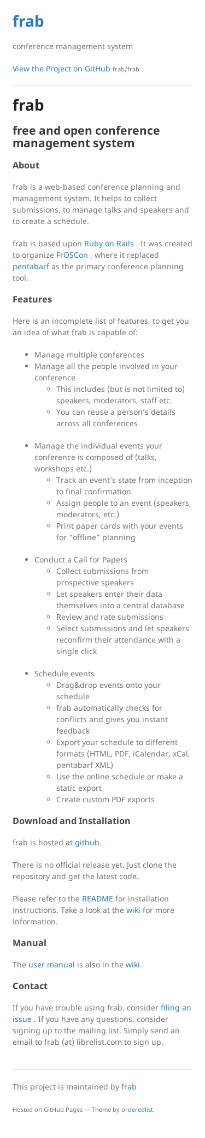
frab (28, 20)
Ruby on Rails (109, 243)
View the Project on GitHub (76, 68)
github (87, 842)
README (97, 898)
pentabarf (31, 266)
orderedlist (137, 1109)
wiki (133, 910)
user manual (51, 964)
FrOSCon (72, 255)
